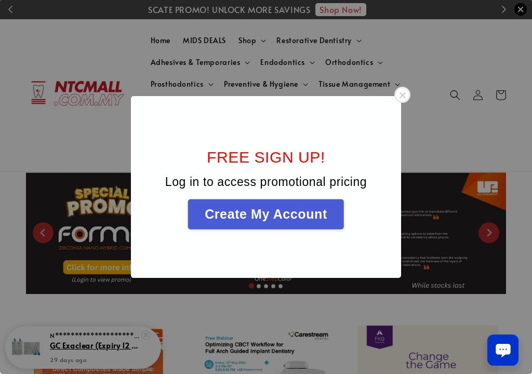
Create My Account (266, 214)
